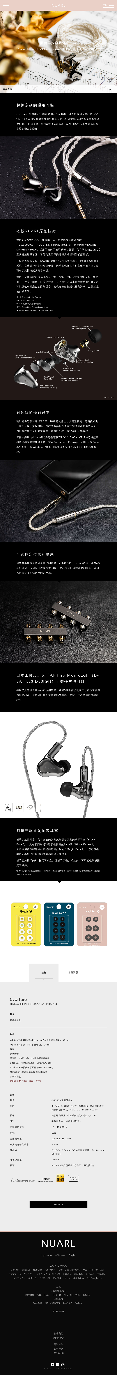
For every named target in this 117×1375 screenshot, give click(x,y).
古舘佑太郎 (45, 1278)
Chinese (108, 5)
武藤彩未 (26, 1269)
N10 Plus (68, 1294)
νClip (39, 1294)
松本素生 (57, 1278)
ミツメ (67, 1278)
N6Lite (86, 1294)
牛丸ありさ (78, 1278)
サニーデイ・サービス (93, 1269)
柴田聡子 (32, 1278)
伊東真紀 (101, 1273)
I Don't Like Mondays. (69, 1269)
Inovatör (29, 1294)
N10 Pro (57, 1294)
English (72, 1255)
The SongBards (94, 1278)
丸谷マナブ (49, 1269)
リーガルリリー (26, 1273)
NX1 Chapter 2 (52, 1302)
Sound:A (67, 1302)
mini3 (78, 1294)
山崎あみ (78, 1273)
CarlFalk (15, 1269)
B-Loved (90, 1273)
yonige (12, 1273)
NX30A (78, 1302)
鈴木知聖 (37, 1269)
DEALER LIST (58, 1205)
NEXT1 (47, 1294)
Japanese (46, 1255)
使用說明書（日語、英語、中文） (26, 1081)
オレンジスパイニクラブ (48, 1273)
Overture (37, 1302)
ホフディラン (19, 1278)
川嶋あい (67, 1273)
